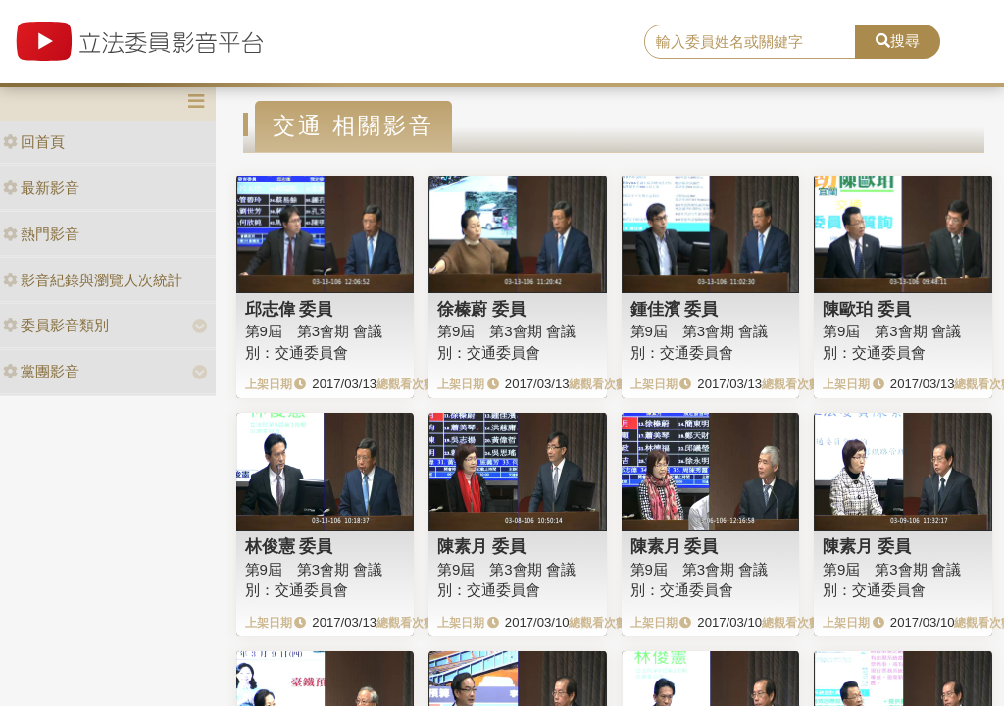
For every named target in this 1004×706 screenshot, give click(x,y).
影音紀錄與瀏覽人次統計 (92, 280)
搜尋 (898, 40)
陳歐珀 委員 (867, 309)
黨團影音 (41, 371)
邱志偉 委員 (289, 309)
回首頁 (34, 141)
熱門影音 (41, 234)
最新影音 (41, 187)
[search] (750, 42)
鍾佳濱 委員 (674, 309)
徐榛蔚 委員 (481, 309)
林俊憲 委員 (289, 546)
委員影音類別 (56, 325)
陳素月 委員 (481, 546)
